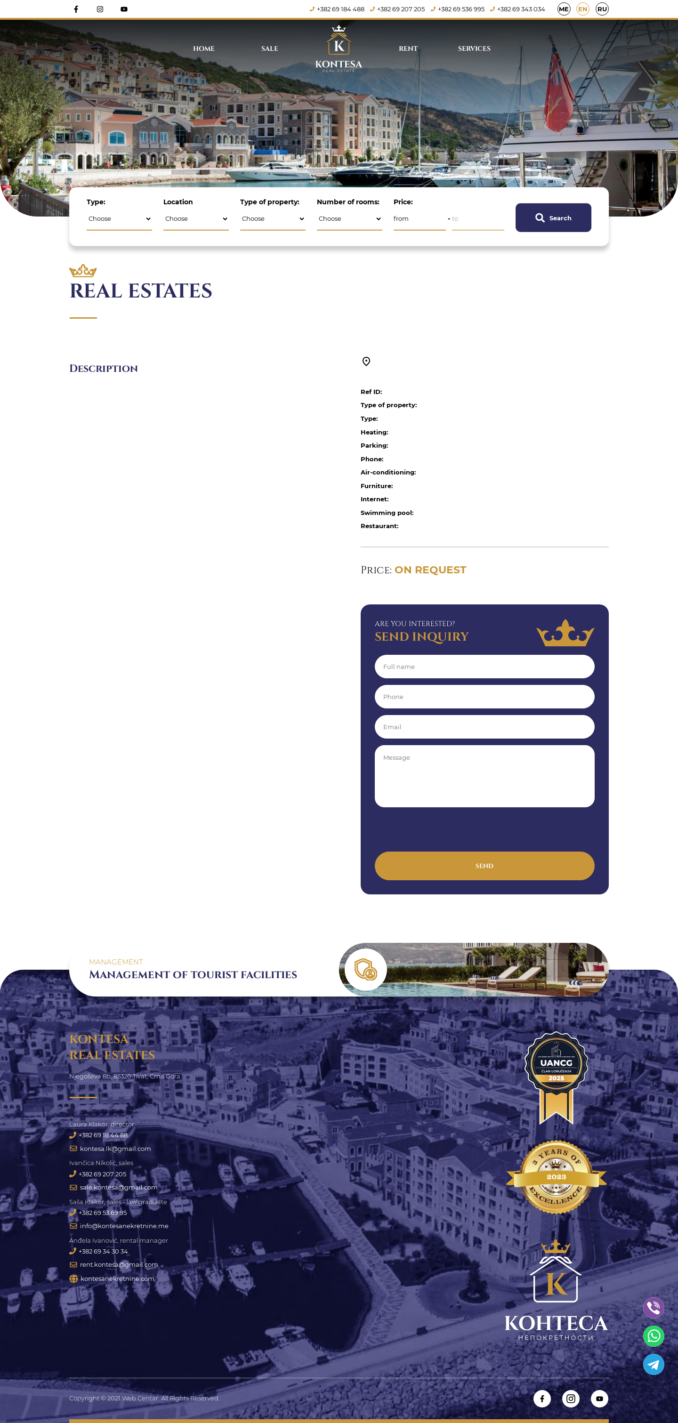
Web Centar (140, 1398)
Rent (408, 48)
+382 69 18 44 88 (98, 1135)
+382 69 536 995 (457, 9)
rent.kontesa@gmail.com (113, 1265)
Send (484, 866)
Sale (269, 48)
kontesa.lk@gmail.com (110, 1148)
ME (564, 9)
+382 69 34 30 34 (98, 1251)
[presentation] (446, 833)
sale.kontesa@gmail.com (113, 1187)
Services (474, 48)
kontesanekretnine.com (111, 1279)
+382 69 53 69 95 (98, 1212)
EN (583, 9)
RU (602, 9)
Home (204, 48)
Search (553, 217)
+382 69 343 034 (518, 9)
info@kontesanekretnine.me (119, 1226)
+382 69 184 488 (337, 9)
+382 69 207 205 (397, 9)
